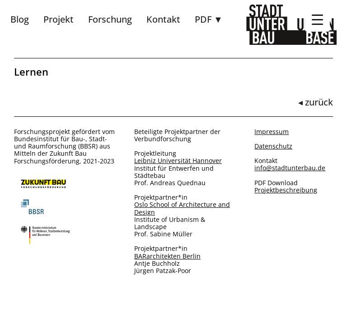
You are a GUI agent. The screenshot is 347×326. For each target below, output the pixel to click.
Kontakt (163, 19)
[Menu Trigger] (317, 19)
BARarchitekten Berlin (167, 256)
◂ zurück (315, 102)
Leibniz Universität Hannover (178, 161)
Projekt (58, 19)
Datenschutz (273, 146)
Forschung (110, 19)
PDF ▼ (209, 19)
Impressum (271, 132)
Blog (19, 19)
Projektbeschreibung (285, 190)
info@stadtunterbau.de (289, 168)
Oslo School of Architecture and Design (182, 208)
